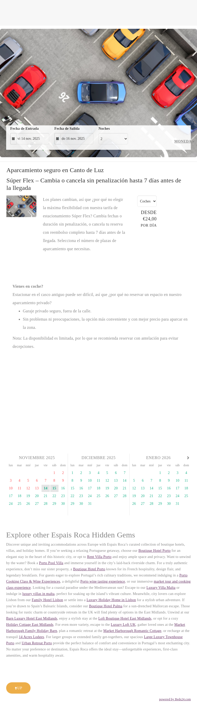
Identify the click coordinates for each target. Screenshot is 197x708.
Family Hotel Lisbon (47, 600)
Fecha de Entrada (24, 129)
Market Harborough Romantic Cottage (132, 631)
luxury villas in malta (38, 594)
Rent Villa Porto (99, 557)
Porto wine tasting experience (102, 581)
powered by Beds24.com (175, 699)
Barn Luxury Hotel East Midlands (31, 618)
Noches (104, 129)
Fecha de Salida (67, 129)
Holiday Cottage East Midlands (29, 625)
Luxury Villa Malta (160, 588)
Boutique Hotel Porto (155, 551)
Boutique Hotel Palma (105, 606)
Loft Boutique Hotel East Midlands (124, 618)
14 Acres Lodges (31, 637)
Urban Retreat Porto (37, 643)
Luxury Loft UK (123, 625)
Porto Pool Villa (51, 563)
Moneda (184, 141)
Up (18, 688)
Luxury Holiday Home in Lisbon (111, 600)
